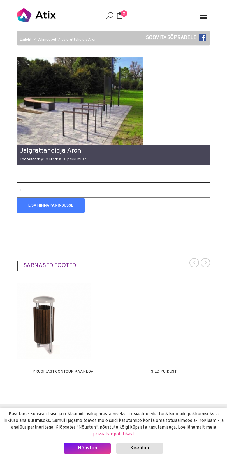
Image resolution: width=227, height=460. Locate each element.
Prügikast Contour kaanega (63, 372)
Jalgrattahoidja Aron (79, 39)
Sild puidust (164, 372)
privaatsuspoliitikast (113, 434)
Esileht (26, 39)
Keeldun (139, 448)
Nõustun (87, 448)
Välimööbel (46, 39)
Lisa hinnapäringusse (50, 205)
